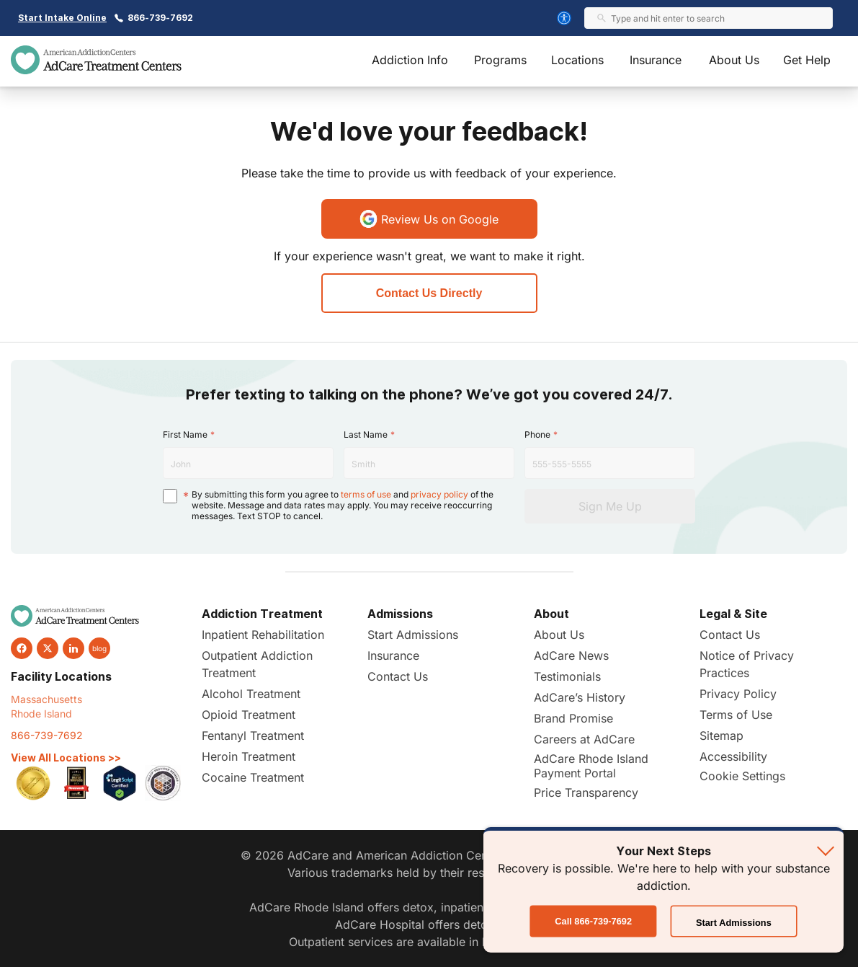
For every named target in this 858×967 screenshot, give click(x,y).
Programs (500, 60)
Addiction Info (410, 60)
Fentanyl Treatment (253, 735)
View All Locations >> (66, 757)
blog (99, 648)
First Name (185, 434)
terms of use (366, 494)
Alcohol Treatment (251, 693)
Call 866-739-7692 (593, 922)
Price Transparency (586, 792)
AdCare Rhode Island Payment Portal (591, 765)
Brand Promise (573, 718)
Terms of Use (736, 714)
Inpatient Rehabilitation (263, 634)
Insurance (656, 60)
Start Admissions (412, 634)
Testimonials (567, 676)
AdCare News (571, 655)
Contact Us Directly (429, 293)
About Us (734, 60)
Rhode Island (41, 713)
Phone (537, 434)
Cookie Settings (742, 776)
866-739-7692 (160, 17)
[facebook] (21, 648)
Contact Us (397, 676)
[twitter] (47, 648)
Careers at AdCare (584, 739)
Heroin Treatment (248, 756)
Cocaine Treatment (253, 777)
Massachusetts (46, 699)
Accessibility (733, 756)
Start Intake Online (62, 17)
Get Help (807, 60)
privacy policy (439, 494)
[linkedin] (73, 648)
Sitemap (721, 735)
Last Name (366, 434)
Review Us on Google (429, 219)
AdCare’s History (579, 697)
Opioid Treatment (248, 714)
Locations (577, 60)
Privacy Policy (738, 693)
